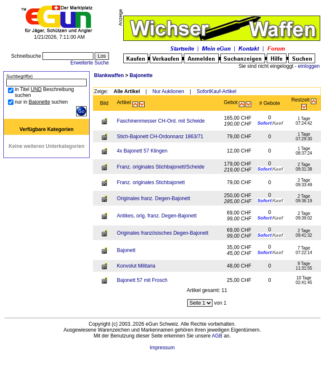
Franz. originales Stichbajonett (151, 182)
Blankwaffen (109, 75)
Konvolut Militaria (136, 266)
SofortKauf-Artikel (216, 91)
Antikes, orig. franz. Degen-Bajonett (156, 216)
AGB (217, 336)
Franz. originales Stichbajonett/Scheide (160, 167)
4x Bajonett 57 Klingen (142, 151)
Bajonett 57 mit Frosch (142, 280)
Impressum (162, 348)
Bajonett (126, 250)
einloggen (309, 66)
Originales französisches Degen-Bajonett (162, 233)
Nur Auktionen (168, 91)
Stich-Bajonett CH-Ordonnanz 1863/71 (160, 136)
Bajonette (141, 75)
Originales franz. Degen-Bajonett (153, 198)
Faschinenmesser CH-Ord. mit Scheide (161, 121)
